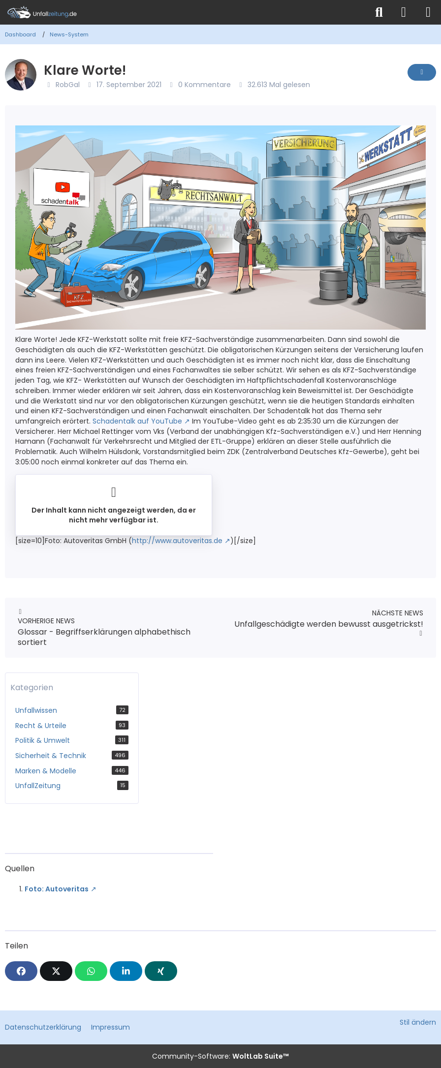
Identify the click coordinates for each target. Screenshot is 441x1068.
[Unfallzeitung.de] (183, 12)
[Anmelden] (403, 12)
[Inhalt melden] (422, 72)
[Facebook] (21, 971)
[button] (126, 971)
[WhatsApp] (91, 971)
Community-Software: (220, 1056)
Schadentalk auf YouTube (137, 421)
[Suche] (379, 12)
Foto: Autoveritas (57, 889)
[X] (56, 971)
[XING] (161, 971)
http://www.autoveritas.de (177, 541)
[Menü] (428, 12)
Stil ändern (418, 1022)
